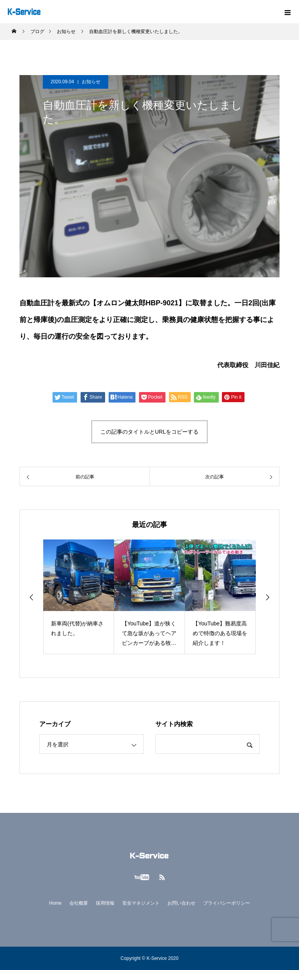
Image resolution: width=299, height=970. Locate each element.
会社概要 (78, 903)
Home (55, 903)
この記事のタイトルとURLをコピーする (149, 432)
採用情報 (105, 903)
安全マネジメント (141, 903)
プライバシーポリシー (226, 903)
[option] (78, 596)
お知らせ (91, 81)
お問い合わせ (181, 903)
